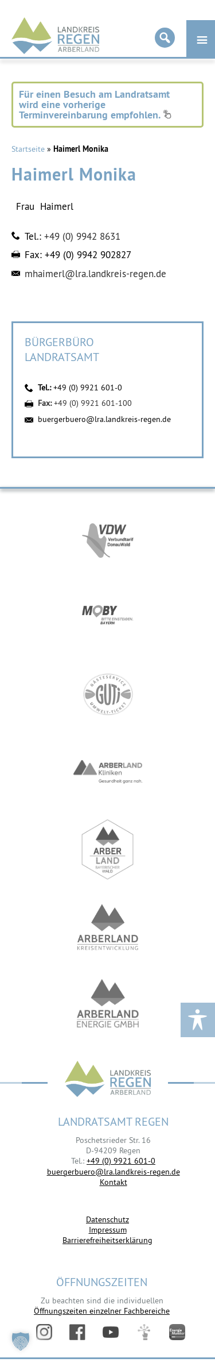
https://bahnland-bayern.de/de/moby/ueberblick (107, 616)
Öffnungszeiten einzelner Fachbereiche (102, 1311)
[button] (20, 1341)
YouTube (111, 1332)
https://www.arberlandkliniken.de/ (107, 772)
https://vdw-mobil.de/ (107, 539)
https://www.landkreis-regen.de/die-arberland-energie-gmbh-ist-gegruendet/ (107, 1004)
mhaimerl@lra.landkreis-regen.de (95, 273)
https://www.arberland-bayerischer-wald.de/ (107, 849)
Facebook (77, 1332)
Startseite (28, 149)
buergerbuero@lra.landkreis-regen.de (104, 419)
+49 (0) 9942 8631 (82, 236)
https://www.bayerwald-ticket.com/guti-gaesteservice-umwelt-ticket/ (107, 694)
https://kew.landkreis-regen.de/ (107, 927)
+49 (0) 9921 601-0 (87, 387)
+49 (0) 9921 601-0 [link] (121, 1161)
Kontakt (113, 1182)
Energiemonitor (177, 1332)
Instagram (44, 1332)
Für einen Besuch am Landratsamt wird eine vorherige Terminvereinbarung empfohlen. (95, 104)
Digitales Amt (144, 1332)
